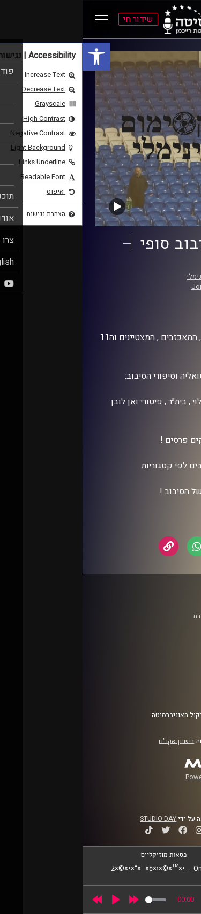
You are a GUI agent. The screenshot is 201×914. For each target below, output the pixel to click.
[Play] (33, 899)
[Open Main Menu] (19, 19)
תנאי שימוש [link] (165, 669)
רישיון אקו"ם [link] (93, 741)
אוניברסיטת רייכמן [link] (156, 626)
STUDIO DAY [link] (75, 819)
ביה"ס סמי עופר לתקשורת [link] (146, 616)
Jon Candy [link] (125, 286)
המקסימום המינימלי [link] (132, 276)
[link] (14, 57)
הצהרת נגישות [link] (162, 679)
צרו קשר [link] (171, 689)
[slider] (73, 900)
